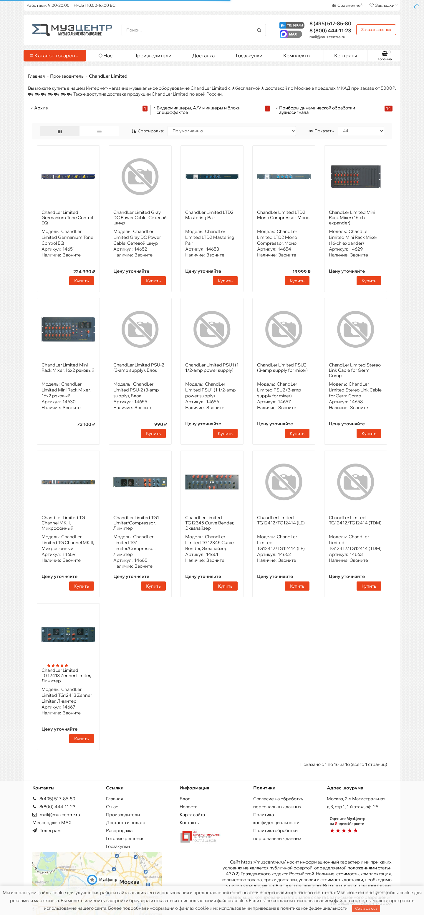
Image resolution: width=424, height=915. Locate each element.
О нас (112, 806)
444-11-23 (330, 30)
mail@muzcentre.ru (327, 36)
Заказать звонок (376, 29)
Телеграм (46, 830)
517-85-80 (330, 23)
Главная (36, 76)
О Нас (105, 55)
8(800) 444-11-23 (53, 806)
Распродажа (119, 830)
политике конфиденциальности (313, 908)
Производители (152, 55)
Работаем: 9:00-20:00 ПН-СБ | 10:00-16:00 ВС (70, 5)
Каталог (54, 55)
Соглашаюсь (366, 908)
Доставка (203, 55)
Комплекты (301, 54)
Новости (189, 806)
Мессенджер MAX (52, 822)
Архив (41, 108)
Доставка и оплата (125, 822)
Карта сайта (192, 814)
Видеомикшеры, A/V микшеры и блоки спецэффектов (199, 110)
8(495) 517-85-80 (53, 798)
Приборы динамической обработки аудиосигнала (317, 110)
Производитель (67, 76)
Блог (185, 798)
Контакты (345, 55)
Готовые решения (125, 838)
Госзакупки (249, 55)
